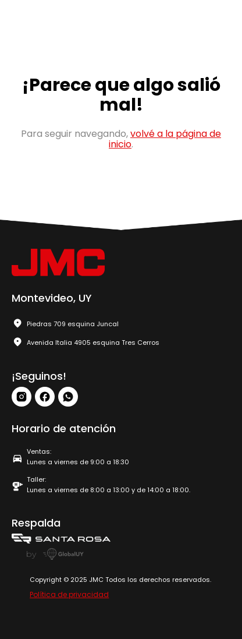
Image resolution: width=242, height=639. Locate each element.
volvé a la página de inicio (165, 139)
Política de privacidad (69, 594)
